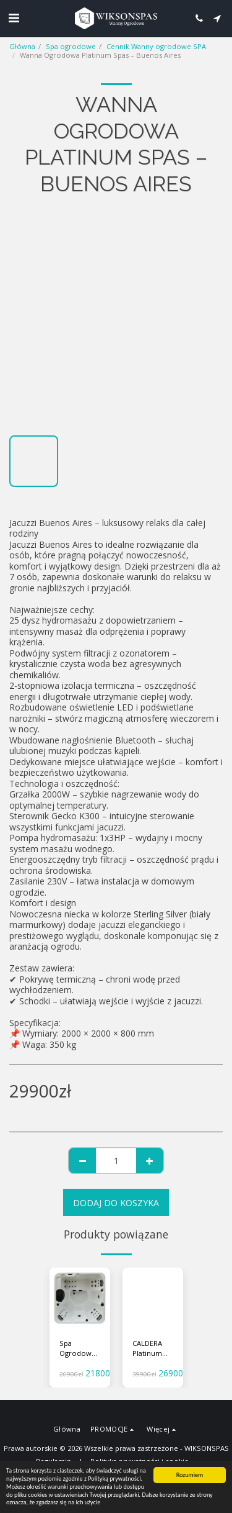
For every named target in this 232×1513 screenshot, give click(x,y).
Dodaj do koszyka (116, 1203)
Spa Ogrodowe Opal (77, 1349)
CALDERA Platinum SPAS (147, 1349)
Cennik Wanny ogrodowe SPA (156, 46)
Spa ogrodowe (71, 46)
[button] (13, 17)
